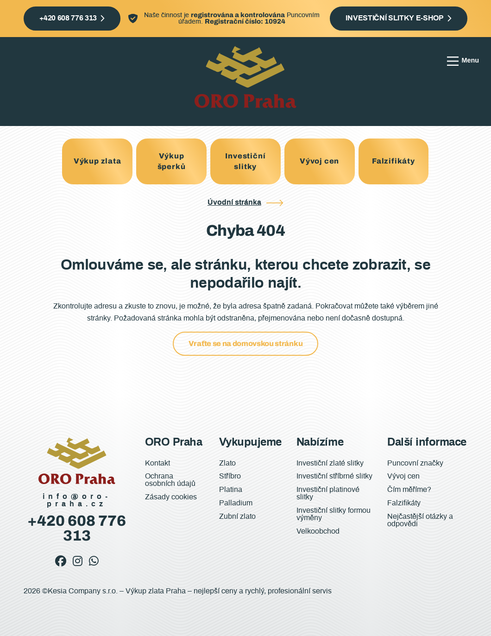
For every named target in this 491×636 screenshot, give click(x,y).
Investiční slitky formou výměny (333, 514)
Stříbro (230, 476)
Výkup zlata (97, 161)
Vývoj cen (319, 161)
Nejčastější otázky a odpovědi (420, 520)
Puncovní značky (415, 463)
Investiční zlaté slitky (330, 463)
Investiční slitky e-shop (394, 18)
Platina (230, 489)
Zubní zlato (237, 516)
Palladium (235, 503)
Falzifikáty (393, 161)
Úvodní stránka (234, 202)
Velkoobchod (318, 531)
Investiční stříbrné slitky (334, 476)
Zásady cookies (171, 497)
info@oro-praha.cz (77, 500)
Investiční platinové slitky (327, 493)
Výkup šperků (171, 161)
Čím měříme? (409, 489)
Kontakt (157, 463)
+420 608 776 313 (68, 18)
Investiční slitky (245, 161)
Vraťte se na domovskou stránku (245, 343)
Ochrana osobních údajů (170, 479)
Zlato (227, 463)
